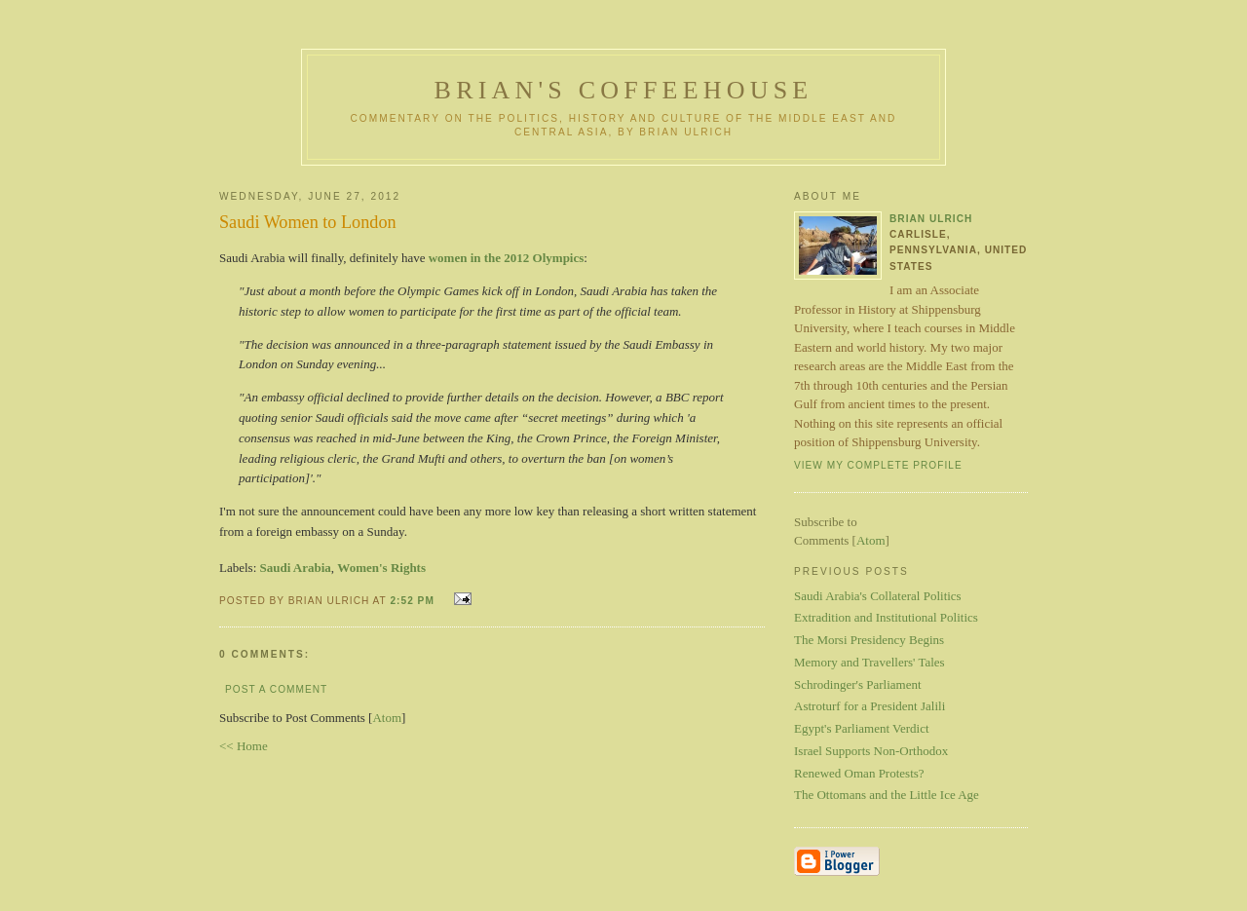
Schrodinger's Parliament (858, 684)
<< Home (243, 746)
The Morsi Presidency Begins (869, 639)
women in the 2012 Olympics (507, 257)
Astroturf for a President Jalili (869, 706)
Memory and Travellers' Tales (869, 662)
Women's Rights (381, 567)
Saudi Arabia (295, 567)
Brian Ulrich (930, 218)
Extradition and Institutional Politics (886, 617)
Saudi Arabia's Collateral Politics (878, 595)
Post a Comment (276, 689)
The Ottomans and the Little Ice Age (886, 794)
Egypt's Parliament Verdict (861, 728)
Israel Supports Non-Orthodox (871, 750)
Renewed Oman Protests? (859, 773)
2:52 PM (413, 600)
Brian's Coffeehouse (624, 90)
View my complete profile (878, 465)
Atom (386, 717)
